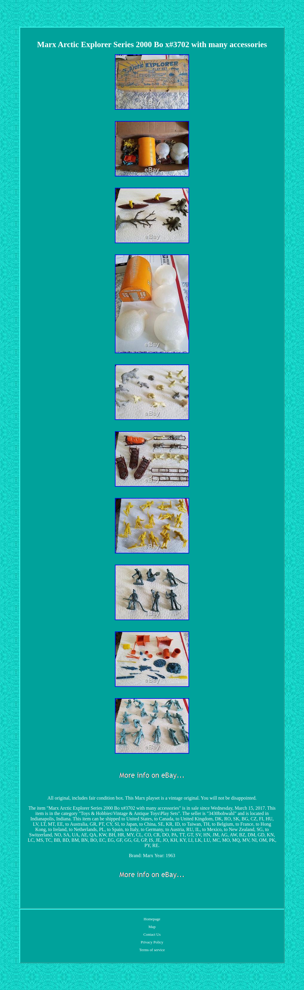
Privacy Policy (152, 942)
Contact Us (152, 934)
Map (152, 926)
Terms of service (152, 950)
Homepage (152, 919)
